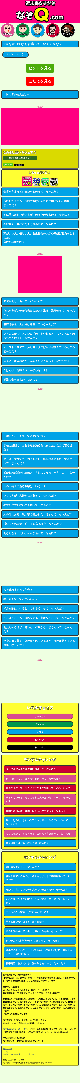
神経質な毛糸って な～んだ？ (22, 867)
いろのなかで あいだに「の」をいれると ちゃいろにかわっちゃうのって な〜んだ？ (39, 335)
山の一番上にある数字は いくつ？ (24, 486)
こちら (26, 1023)
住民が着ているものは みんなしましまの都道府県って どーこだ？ (39, 878)
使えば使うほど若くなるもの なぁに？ (27, 843)
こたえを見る (40, 81)
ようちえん (40, 716)
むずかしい (40, 739)
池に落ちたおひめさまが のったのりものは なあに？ (36, 214)
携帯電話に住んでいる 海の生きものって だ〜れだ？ (35, 963)
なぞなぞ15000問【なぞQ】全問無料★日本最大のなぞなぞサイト (40, 11)
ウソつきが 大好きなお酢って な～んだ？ (29, 495)
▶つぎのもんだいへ (16, 94)
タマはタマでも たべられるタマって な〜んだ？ (33, 778)
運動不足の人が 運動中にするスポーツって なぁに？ (35, 811)
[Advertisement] (40, 126)
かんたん (40, 724)
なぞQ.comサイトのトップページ (17, 1029)
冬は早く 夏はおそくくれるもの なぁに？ (29, 224)
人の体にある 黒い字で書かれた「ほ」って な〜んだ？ (37, 514)
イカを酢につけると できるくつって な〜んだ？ (33, 608)
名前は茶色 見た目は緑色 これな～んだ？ (29, 324)
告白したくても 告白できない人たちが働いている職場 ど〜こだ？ (37, 203)
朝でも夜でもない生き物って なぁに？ (27, 505)
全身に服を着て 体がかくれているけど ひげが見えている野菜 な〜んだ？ (39, 643)
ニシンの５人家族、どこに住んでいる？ (27, 912)
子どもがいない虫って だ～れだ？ (25, 921)
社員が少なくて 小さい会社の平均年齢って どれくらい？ (38, 788)
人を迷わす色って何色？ (18, 589)
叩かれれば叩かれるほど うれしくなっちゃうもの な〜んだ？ (39, 474)
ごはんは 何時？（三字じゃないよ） (25, 370)
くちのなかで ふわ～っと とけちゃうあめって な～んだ (38, 833)
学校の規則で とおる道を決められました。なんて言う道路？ (37, 447)
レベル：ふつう (15, 54)
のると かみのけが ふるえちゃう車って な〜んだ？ (36, 360)
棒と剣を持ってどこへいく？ (20, 599)
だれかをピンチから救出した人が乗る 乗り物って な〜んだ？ (39, 312)
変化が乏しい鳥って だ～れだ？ (23, 301)
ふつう (40, 732)
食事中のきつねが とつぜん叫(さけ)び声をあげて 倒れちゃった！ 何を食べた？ (39, 952)
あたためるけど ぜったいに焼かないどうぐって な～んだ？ (37, 629)
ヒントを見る (40, 68)
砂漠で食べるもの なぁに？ (20, 379)
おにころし (40, 747)
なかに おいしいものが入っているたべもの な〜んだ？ (37, 889)
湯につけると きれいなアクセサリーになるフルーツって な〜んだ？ (38, 822)
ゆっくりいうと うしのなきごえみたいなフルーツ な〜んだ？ (38, 799)
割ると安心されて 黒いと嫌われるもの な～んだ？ (34, 931)
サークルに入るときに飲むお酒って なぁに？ (31, 769)
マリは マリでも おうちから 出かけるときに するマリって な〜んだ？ (39, 461)
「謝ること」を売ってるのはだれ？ (24, 436)
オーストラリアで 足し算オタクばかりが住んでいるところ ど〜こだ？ (40, 349)
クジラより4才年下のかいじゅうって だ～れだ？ (33, 940)
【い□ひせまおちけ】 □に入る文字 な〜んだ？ (32, 523)
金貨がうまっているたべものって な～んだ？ (31, 191)
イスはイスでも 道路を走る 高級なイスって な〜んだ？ (39, 617)
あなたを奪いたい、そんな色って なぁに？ (29, 533)
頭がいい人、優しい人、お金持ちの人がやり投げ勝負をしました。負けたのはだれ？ (39, 237)
